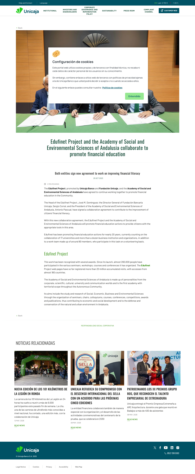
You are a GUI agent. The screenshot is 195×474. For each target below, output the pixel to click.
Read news (19, 425)
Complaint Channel (149, 10)
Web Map (78, 467)
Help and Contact (25, 3)
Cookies (36, 467)
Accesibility (63, 467)
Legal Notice (21, 467)
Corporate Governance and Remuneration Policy (90, 10)
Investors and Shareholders (70, 10)
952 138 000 (171, 453)
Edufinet (145, 265)
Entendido (134, 96)
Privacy (49, 467)
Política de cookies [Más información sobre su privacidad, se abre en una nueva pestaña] (112, 87)
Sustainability (109, 11)
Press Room (129, 11)
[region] (98, 75)
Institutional (50, 11)
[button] (19, 28)
